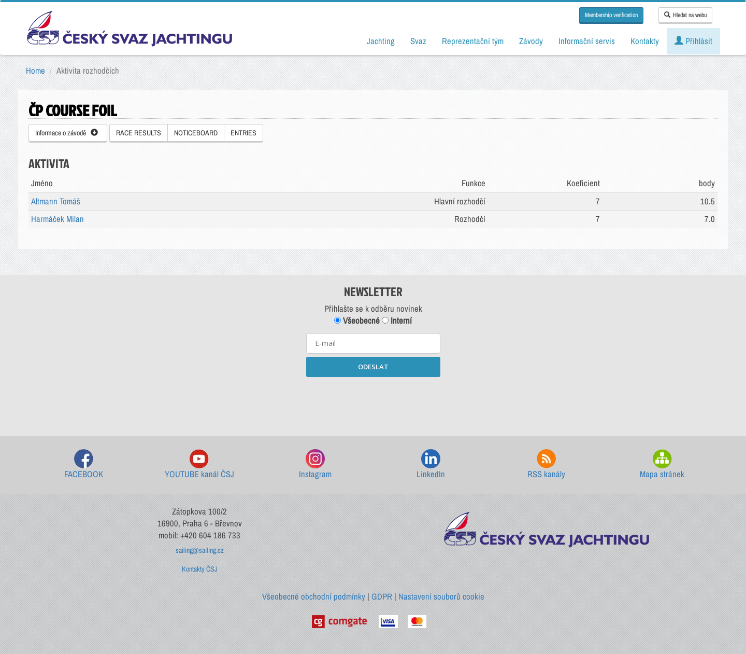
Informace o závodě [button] (66, 132)
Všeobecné (357, 320)
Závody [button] (531, 41)
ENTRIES (243, 132)
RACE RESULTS (138, 132)
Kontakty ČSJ (200, 569)
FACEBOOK (83, 464)
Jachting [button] (381, 41)
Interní (397, 320)
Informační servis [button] (586, 41)
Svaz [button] (418, 41)
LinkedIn (431, 464)
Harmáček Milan (57, 219)
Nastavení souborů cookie (441, 596)
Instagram (315, 464)
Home (35, 70)
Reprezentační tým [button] (473, 41)
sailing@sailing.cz (200, 550)
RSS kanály (546, 464)
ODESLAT (373, 366)
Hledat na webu (685, 15)
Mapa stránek (662, 464)
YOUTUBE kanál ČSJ (199, 464)
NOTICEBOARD (196, 132)
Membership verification (611, 15)
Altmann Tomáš (55, 201)
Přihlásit (693, 41)
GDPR (381, 596)
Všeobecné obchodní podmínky (313, 596)
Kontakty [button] (644, 41)
